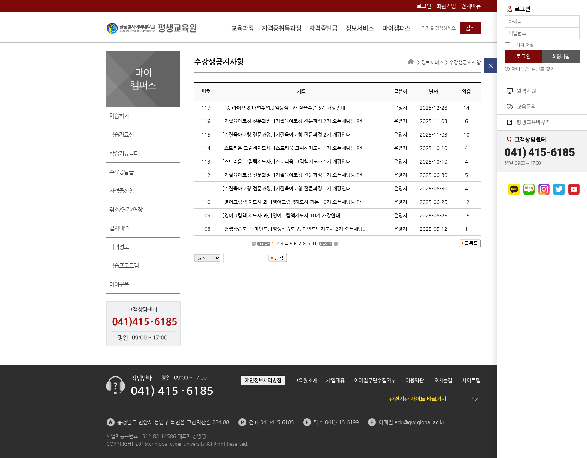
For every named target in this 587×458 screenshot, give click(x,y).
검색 (470, 28)
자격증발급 (323, 29)
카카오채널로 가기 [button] (514, 189)
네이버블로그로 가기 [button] (529, 189)
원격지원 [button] (521, 91)
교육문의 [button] (521, 107)
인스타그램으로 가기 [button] (544, 189)
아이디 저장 (519, 45)
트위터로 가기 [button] (559, 189)
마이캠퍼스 (396, 29)
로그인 (424, 6)
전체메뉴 (471, 6)
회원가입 (446, 6)
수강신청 (242, 29)
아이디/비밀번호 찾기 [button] (530, 69)
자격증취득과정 (281, 29)
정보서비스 (360, 29)
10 (315, 243)
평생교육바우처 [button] (529, 122)
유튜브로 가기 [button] (574, 189)
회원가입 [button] (561, 56)
